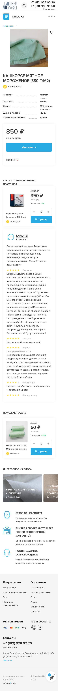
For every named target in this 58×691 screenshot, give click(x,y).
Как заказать (37, 587)
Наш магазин (49, 9)
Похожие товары (14, 412)
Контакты (35, 611)
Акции (34, 602)
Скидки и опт (37, 606)
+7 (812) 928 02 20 (42, 2)
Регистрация (9, 587)
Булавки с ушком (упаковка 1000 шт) (16, 215)
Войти (51, 16)
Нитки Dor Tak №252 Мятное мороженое (16, 447)
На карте (7, 660)
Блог (5, 597)
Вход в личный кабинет (15, 592)
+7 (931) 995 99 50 (43, 6)
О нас (34, 597)
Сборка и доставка (40, 592)
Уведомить (29, 147)
